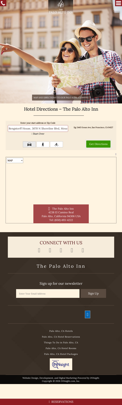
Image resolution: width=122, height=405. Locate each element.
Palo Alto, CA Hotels (61, 331)
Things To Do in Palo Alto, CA (61, 342)
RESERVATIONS (61, 402)
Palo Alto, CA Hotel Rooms (61, 348)
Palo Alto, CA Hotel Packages (61, 354)
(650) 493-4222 (64, 220)
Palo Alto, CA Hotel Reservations (61, 336)
